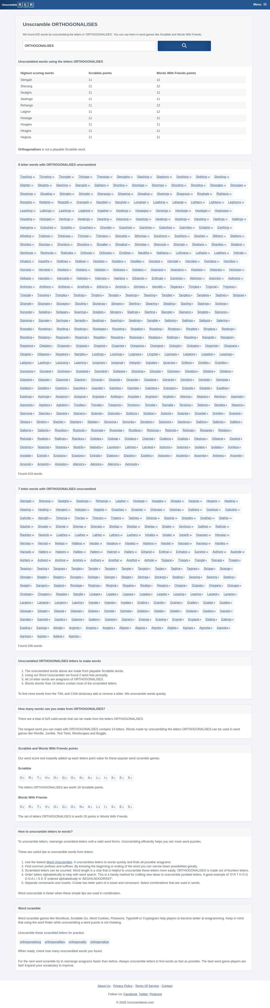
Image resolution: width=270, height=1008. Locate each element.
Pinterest (155, 994)
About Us (104, 986)
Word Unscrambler (59, 862)
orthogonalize (99, 942)
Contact (167, 986)
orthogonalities (55, 942)
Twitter (143, 994)
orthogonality (77, 942)
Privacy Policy (122, 986)
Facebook (130, 994)
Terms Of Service (147, 986)
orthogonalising (30, 942)
